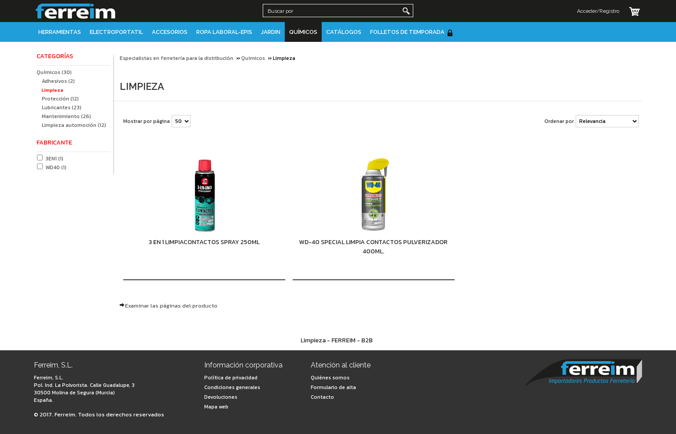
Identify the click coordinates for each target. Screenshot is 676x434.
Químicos (303, 32)
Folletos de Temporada (411, 32)
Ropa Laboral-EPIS (224, 32)
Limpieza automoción (74, 125)
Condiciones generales (232, 387)
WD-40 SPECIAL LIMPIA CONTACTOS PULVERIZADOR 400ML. (373, 246)
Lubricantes (61, 107)
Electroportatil (116, 32)
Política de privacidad (230, 378)
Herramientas (59, 32)
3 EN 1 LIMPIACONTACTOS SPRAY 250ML (204, 242)
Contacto (322, 397)
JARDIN (270, 32)
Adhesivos (58, 81)
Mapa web (216, 407)
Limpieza (52, 89)
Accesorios (169, 32)
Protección (60, 99)
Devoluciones (220, 397)
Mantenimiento (66, 116)
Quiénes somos (330, 378)
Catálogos (343, 32)
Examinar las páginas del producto (171, 305)
